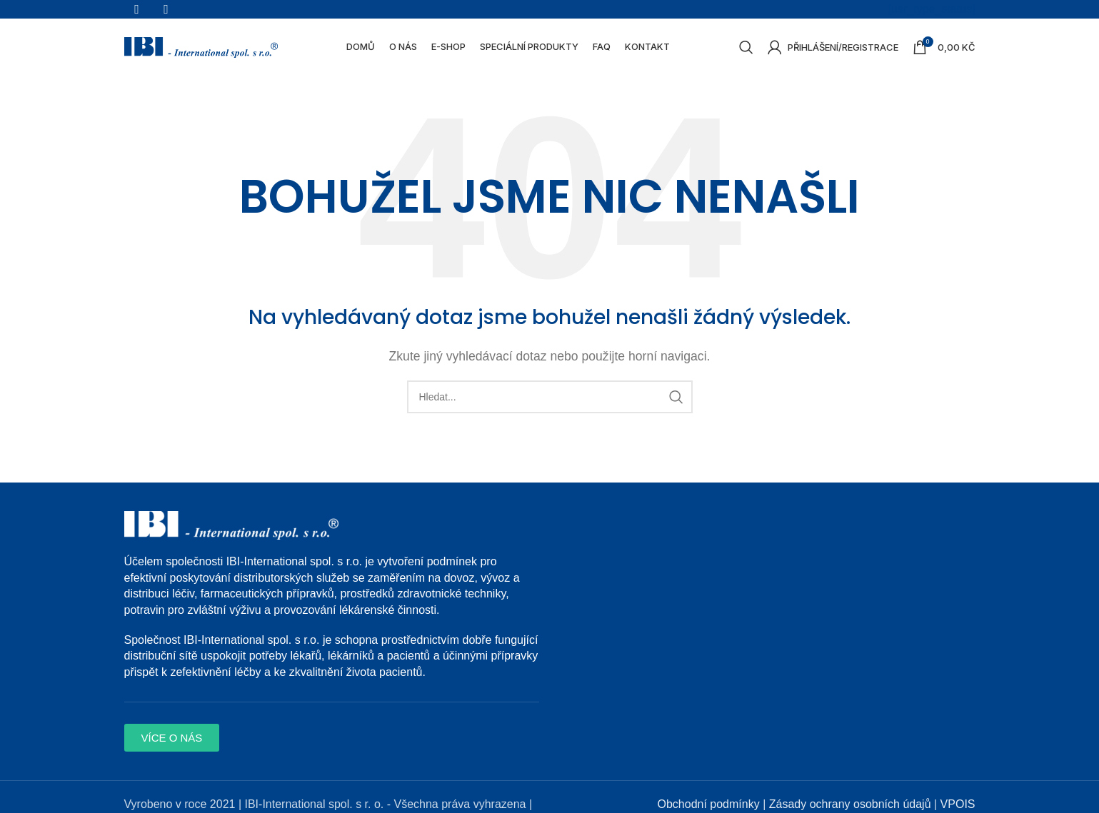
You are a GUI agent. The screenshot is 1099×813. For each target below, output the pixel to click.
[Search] (746, 52)
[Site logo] (201, 51)
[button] (172, 745)
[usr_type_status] (931, 10)
